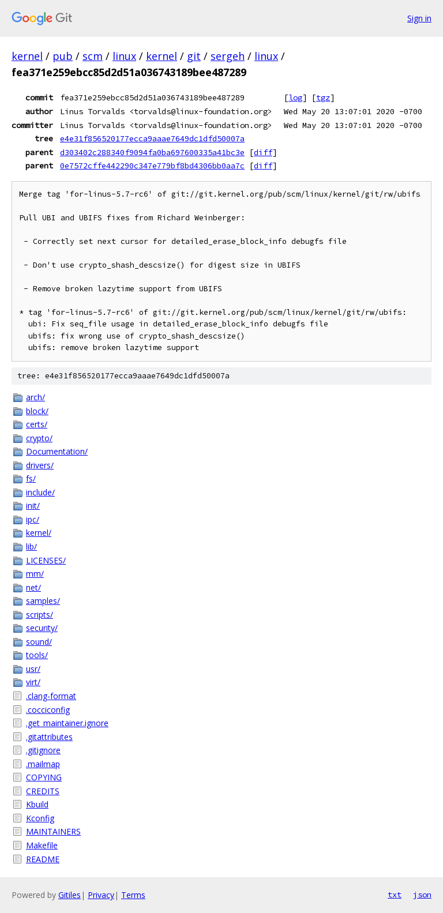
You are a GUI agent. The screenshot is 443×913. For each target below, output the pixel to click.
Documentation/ (57, 451)
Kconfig (40, 818)
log (295, 97)
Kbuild (37, 804)
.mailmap (43, 763)
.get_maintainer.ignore (67, 722)
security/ (42, 627)
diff (263, 152)
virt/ (33, 682)
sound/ (39, 641)
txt (394, 894)
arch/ (35, 397)
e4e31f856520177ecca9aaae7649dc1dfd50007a (152, 138)
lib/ (31, 546)
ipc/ (32, 519)
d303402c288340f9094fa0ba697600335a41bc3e (152, 152)
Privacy (101, 894)
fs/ (31, 478)
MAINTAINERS (53, 831)
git (194, 56)
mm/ (35, 573)
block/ (37, 410)
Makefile (42, 845)
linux (124, 56)
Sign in (419, 18)
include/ (40, 492)
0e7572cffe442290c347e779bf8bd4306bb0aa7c (152, 165)
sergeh (228, 56)
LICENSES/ (46, 560)
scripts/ (39, 614)
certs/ (36, 424)
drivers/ (40, 465)
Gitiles (69, 894)
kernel (27, 56)
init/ (33, 505)
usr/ (33, 668)
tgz (323, 97)
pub (62, 56)
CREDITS (42, 791)
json (422, 894)
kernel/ (38, 532)
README (42, 859)
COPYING (44, 777)
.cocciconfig (48, 709)
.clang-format (51, 695)
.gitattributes (49, 736)
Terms (133, 894)
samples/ (43, 600)
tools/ (37, 654)
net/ (33, 587)
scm (92, 56)
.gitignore (43, 750)
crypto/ (39, 438)
